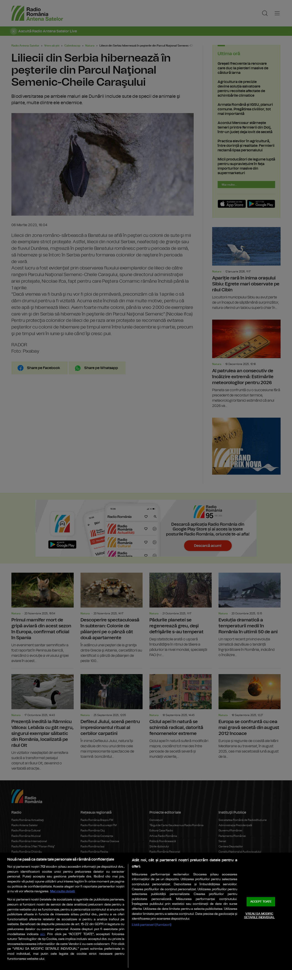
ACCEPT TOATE (261, 901)
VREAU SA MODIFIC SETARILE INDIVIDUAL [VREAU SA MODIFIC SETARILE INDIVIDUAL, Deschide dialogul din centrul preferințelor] (259, 915)
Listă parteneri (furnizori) (151, 924)
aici (42, 934)
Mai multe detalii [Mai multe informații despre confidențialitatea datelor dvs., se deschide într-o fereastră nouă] (62, 891)
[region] (146, 911)
